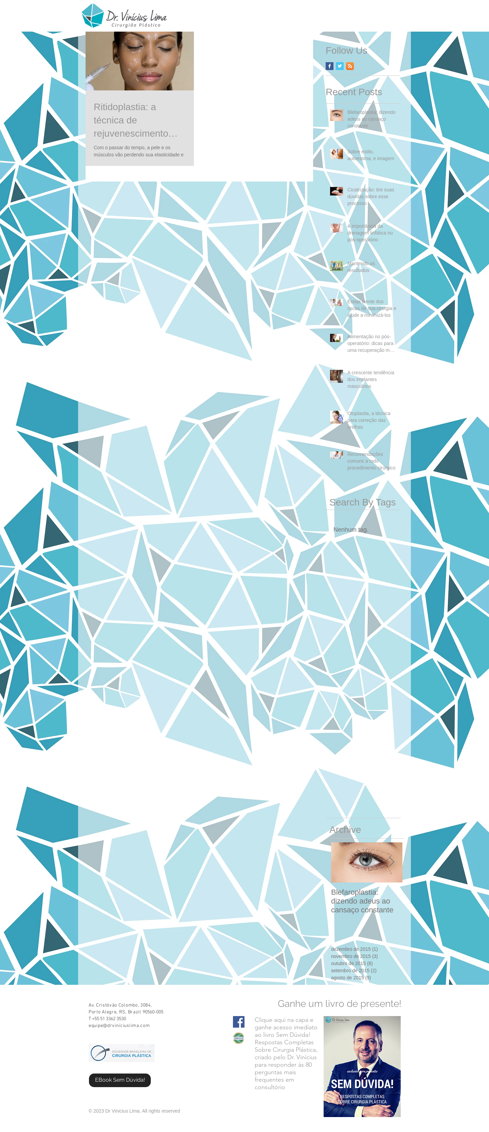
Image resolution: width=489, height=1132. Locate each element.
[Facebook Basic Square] (329, 66)
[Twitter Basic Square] (340, 66)
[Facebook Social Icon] (238, 1022)
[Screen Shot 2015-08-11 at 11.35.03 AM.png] (238, 1038)
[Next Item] (391, 862)
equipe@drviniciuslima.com (119, 1026)
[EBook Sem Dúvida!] (120, 1080)
